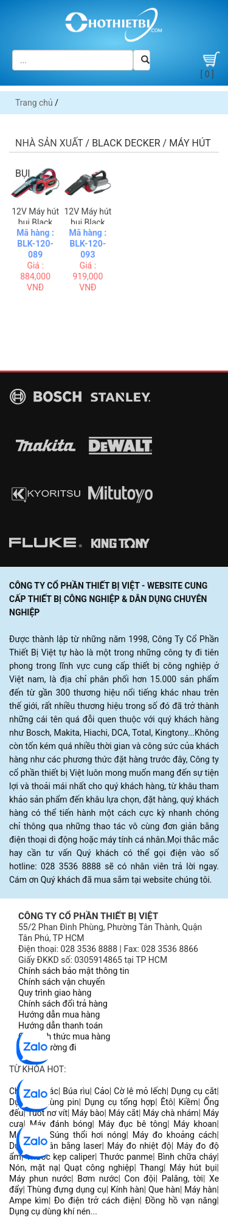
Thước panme (126, 1157)
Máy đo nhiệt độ (139, 1146)
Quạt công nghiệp (99, 1168)
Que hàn (164, 1189)
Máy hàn (200, 1189)
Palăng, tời (182, 1178)
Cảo (101, 1091)
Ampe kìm (29, 1200)
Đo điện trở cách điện (96, 1200)
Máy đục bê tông (132, 1124)
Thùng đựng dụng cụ (66, 1189)
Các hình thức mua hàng (64, 1036)
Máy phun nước (40, 1178)
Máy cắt (124, 1113)
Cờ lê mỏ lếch (140, 1091)
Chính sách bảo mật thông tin (74, 971)
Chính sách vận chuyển (61, 982)
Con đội (140, 1178)
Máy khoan (194, 1124)
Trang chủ (34, 103)
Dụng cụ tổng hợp (120, 1102)
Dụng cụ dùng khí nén (50, 1211)
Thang (152, 1168)
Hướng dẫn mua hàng (59, 1014)
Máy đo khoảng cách (175, 1135)
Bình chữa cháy (186, 1157)
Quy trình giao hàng (54, 993)
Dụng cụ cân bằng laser (55, 1146)
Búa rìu (76, 1091)
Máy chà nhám (171, 1113)
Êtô (167, 1102)
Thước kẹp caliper (60, 1157)
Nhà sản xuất (49, 143)
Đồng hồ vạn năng (180, 1200)
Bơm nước (97, 1178)
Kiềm (188, 1102)
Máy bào (88, 1113)
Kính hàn (127, 1189)
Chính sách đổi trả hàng (63, 1003)
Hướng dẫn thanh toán (60, 1025)
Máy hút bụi (193, 1168)
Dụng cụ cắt (193, 1091)
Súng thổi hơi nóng (88, 1135)
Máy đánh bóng (61, 1124)
